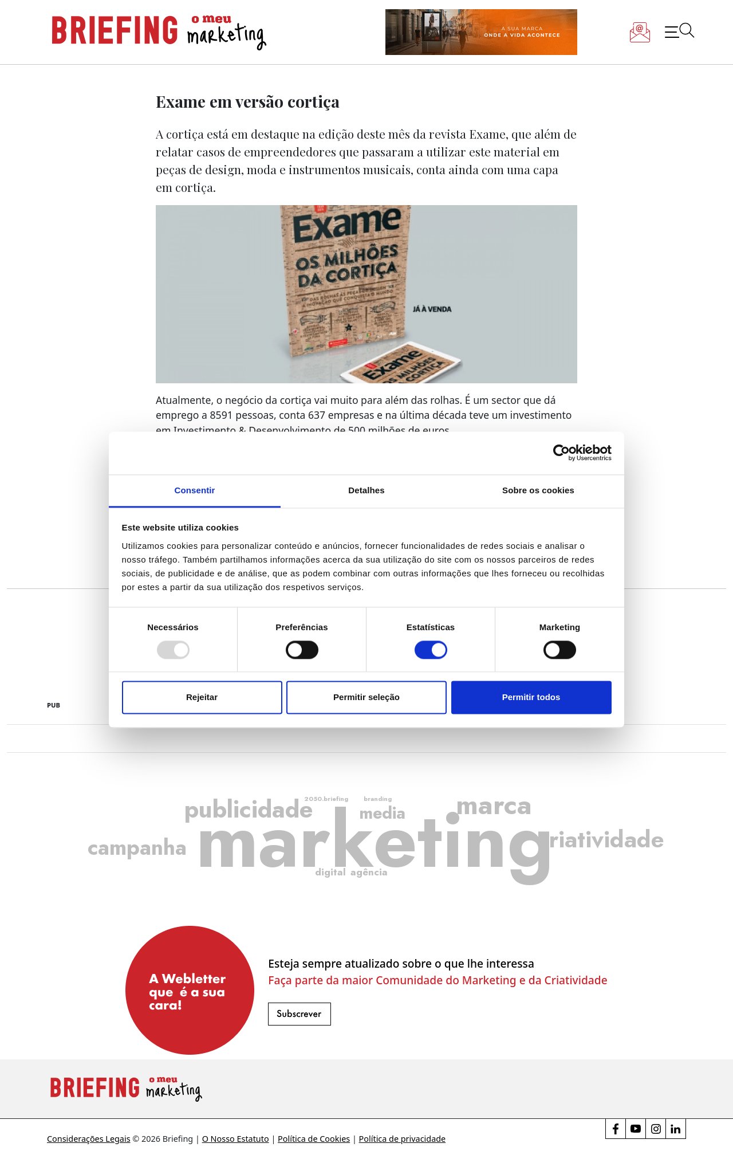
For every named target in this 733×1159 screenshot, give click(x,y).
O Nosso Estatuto (235, 1138)
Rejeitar (202, 697)
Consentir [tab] (195, 490)
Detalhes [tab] (366, 490)
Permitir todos (531, 697)
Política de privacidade (402, 1138)
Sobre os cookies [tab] (538, 490)
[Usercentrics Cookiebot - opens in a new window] (561, 452)
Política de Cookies (314, 1138)
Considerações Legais (89, 1138)
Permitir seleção (366, 697)
